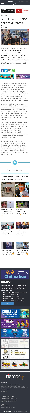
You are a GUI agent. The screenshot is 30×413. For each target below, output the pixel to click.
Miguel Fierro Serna (9, 398)
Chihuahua (5, 405)
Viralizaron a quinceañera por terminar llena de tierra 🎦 (22, 210)
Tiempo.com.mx (7, 411)
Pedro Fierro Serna (9, 400)
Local (6, 15)
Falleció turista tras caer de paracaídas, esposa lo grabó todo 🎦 (7, 210)
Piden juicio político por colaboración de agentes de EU (7, 229)
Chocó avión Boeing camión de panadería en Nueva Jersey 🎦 (22, 249)
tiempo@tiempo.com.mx (8, 407)
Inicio (2, 15)
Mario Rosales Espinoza (8, 401)
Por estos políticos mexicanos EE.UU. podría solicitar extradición (22, 230)
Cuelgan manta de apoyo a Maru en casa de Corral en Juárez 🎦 (7, 249)
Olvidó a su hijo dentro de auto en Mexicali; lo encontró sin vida (14, 178)
